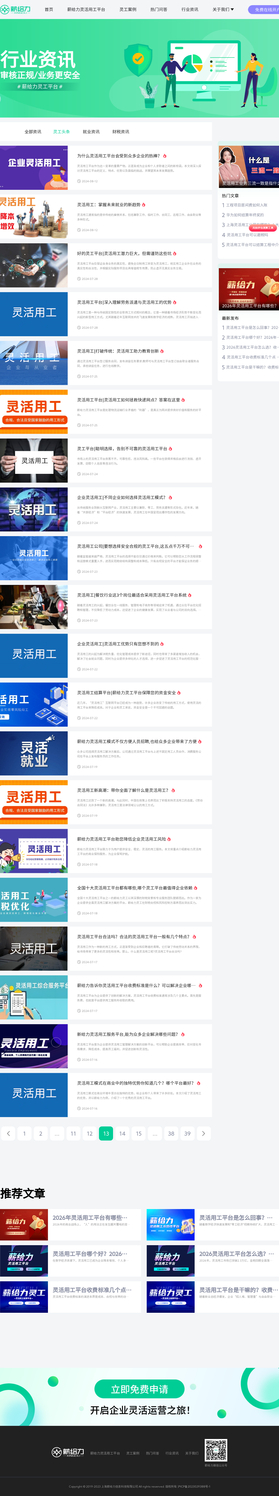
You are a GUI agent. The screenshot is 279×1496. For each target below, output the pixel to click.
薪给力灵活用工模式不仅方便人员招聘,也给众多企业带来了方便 (137, 741)
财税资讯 (120, 132)
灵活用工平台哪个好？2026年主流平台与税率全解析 (90, 1254)
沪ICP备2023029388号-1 (193, 1486)
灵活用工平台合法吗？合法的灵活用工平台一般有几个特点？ (134, 937)
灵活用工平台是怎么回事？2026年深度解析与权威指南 (233, 1218)
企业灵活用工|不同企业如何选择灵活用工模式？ (122, 497)
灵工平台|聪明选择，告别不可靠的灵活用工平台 (122, 449)
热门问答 (158, 9)
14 (122, 1133)
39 (187, 1133)
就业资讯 (91, 132)
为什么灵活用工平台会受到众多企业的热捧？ (119, 156)
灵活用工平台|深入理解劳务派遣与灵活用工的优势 (124, 302)
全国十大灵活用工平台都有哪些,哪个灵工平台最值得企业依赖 (135, 888)
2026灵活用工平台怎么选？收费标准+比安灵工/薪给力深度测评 (236, 1254)
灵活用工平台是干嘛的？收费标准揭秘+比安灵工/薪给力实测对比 (236, 1290)
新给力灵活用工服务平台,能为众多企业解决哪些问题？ (128, 1034)
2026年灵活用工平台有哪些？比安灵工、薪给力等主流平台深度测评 (90, 1218)
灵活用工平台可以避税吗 (247, 235)
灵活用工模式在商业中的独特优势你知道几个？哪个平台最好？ (136, 1083)
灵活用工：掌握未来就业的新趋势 (109, 204)
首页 (49, 9)
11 (73, 1133)
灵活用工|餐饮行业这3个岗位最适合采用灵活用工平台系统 (132, 595)
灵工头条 (61, 132)
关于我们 (220, 9)
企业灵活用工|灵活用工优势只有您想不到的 (118, 644)
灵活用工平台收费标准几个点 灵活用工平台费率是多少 (89, 1290)
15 (138, 1133)
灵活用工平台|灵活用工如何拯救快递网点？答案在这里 (128, 400)
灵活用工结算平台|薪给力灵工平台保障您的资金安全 (126, 693)
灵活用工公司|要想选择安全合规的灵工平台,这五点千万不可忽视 (135, 546)
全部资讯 (32, 132)
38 (171, 1133)
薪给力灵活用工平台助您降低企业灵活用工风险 (121, 839)
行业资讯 (189, 9)
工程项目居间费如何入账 (246, 205)
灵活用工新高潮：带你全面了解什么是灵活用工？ (123, 790)
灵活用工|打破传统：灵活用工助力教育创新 (118, 351)
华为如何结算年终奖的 (245, 215)
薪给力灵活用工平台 (86, 9)
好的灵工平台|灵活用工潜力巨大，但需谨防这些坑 (124, 253)
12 (90, 1133)
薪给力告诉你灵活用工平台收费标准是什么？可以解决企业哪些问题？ (136, 985)
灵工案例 (127, 9)
